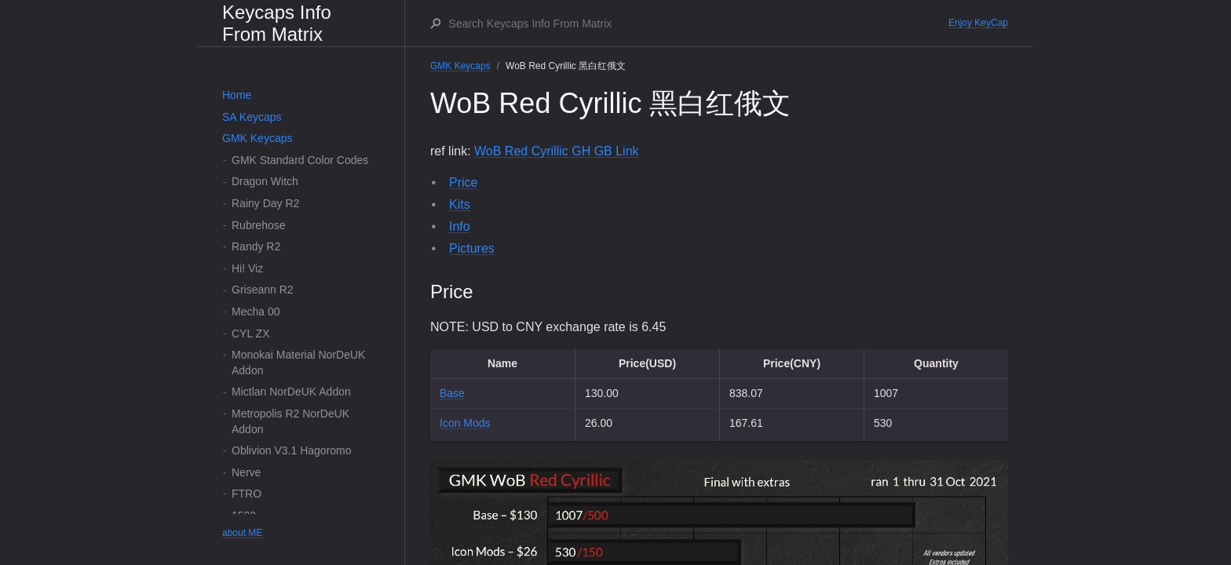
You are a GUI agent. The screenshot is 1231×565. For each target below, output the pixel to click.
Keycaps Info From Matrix (276, 23)
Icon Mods (465, 423)
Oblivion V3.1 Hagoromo (292, 450)
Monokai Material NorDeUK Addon (298, 362)
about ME (242, 532)
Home (236, 95)
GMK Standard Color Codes (300, 160)
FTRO (246, 493)
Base (452, 393)
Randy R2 (256, 246)
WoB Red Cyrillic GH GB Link (556, 151)
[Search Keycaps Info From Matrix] (697, 23)
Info (459, 226)
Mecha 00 (255, 311)
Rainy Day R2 (265, 203)
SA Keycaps (252, 117)
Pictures (472, 248)
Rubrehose (259, 225)
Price (463, 182)
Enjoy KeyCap (978, 22)
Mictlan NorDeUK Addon (291, 391)
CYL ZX (251, 333)
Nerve (246, 472)
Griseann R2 (263, 289)
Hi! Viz (247, 268)
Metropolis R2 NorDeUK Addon (290, 421)
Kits (459, 204)
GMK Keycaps (257, 138)
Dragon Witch (265, 181)
